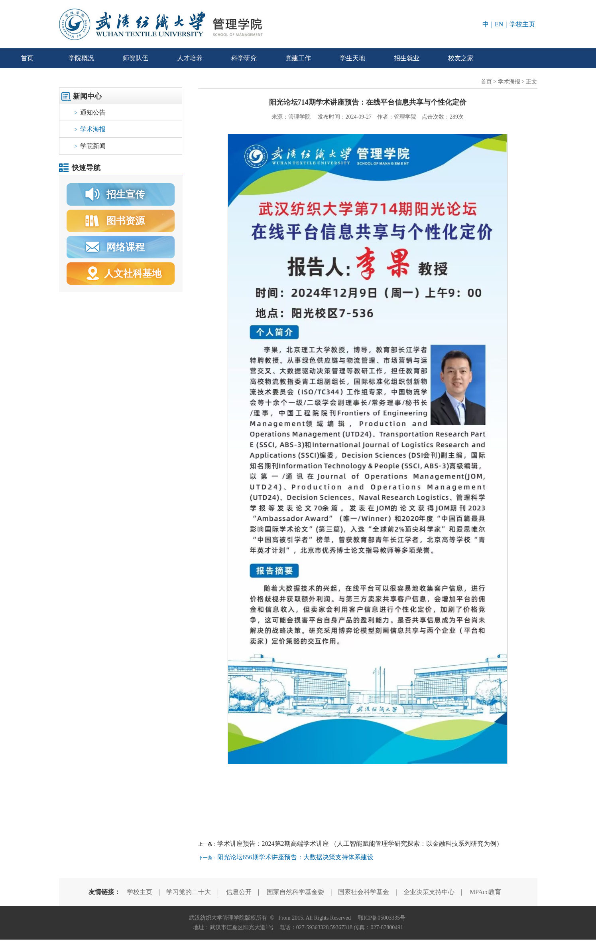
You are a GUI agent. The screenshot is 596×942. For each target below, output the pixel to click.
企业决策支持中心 (428, 891)
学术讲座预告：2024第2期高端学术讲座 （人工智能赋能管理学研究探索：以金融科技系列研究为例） (360, 843)
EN (499, 24)
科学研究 (244, 58)
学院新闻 (90, 146)
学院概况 (81, 58)
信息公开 (239, 891)
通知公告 (90, 112)
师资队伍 (135, 58)
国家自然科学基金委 (295, 891)
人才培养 (190, 58)
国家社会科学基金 (363, 891)
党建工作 (298, 58)
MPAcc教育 (485, 891)
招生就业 (406, 58)
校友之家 (461, 58)
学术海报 (90, 129)
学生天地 (352, 58)
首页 (27, 58)
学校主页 (522, 24)
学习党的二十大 (188, 891)
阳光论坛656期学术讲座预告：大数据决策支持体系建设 (295, 857)
